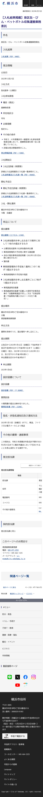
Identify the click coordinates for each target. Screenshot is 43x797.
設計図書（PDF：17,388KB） (12, 390)
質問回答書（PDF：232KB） (12, 407)
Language (7, 769)
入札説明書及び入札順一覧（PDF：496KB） (18, 175)
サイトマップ (9, 774)
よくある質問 (9, 759)
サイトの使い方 (10, 784)
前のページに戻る (9, 587)
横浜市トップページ (16, 593)
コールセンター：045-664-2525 (17, 754)
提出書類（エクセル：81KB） (13, 235)
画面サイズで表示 (35, 465)
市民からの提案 (10, 764)
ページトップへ (21, 600)
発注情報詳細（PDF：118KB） (13, 153)
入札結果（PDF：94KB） (10, 56)
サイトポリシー (10, 779)
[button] (25, 3)
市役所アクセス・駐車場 (14, 744)
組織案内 (7, 749)
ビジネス (29, 593)
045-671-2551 (13, 550)
